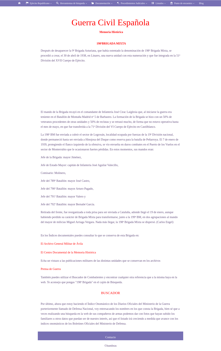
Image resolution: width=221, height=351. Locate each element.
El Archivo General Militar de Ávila (62, 243)
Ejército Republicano (39, 3)
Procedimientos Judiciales (132, 3)
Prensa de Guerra (51, 269)
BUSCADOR (110, 293)
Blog (201, 3)
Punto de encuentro (182, 3)
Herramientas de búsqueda (72, 3)
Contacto (110, 337)
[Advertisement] (110, 86)
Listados (159, 3)
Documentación (102, 3)
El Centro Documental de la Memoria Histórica (68, 252)
